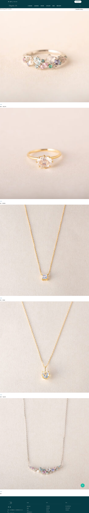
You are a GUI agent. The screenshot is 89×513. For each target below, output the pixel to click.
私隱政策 (67, 509)
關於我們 (59, 5)
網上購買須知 (68, 506)
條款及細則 (68, 508)
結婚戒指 (36, 5)
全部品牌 (48, 5)
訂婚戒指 (30, 5)
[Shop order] (82, 9)
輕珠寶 (42, 5)
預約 (28, 510)
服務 (54, 5)
